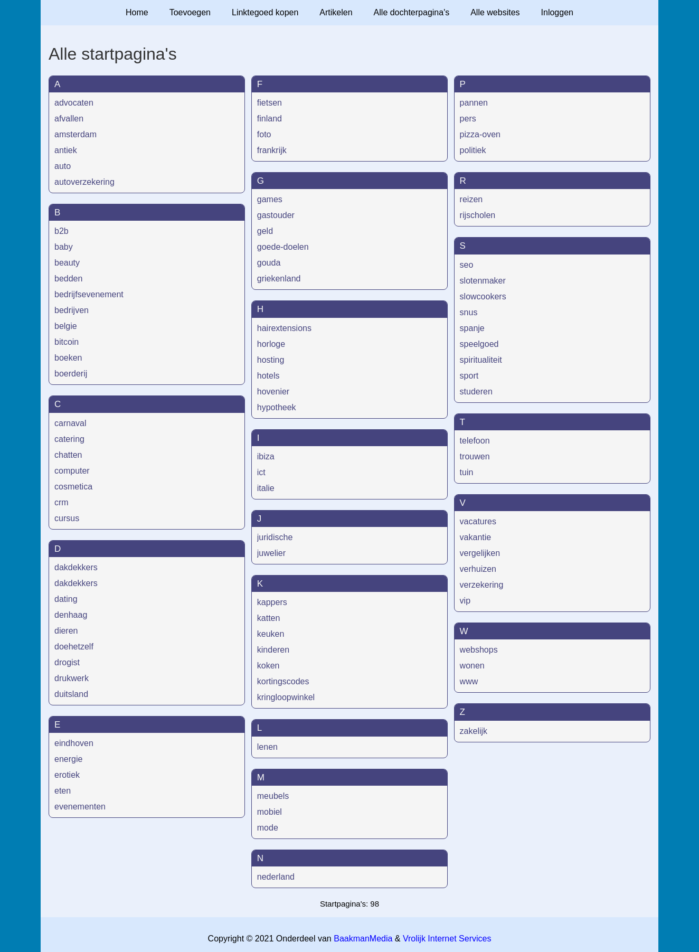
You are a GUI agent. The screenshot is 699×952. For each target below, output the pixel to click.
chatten (68, 454)
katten (268, 618)
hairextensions (284, 328)
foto (264, 134)
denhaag (70, 614)
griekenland (279, 278)
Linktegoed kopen (265, 12)
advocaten (73, 102)
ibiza (266, 456)
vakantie (476, 537)
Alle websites (494, 12)
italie (266, 488)
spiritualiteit (481, 359)
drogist (67, 662)
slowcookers (483, 296)
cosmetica (73, 486)
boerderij (70, 373)
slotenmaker (483, 280)
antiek (65, 150)
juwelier (271, 553)
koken (268, 665)
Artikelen (335, 12)
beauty (67, 262)
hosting (271, 359)
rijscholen (478, 215)
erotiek (67, 774)
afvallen (68, 118)
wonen (472, 665)
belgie (65, 326)
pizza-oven (480, 134)
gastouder (276, 215)
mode (267, 827)
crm (61, 502)
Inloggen (557, 12)
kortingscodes (283, 681)
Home (137, 12)
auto (62, 166)
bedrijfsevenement (89, 294)
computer (72, 470)
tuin (467, 472)
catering (69, 439)
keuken (271, 633)
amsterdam (75, 134)
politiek (473, 150)
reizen (471, 199)
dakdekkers (76, 567)
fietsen (269, 102)
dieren (66, 630)
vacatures (478, 521)
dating (66, 599)
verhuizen (478, 568)
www (469, 681)
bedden (68, 278)
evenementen (80, 806)
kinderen (273, 649)
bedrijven (71, 310)
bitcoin (66, 341)
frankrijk (272, 150)
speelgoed (479, 344)
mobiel (269, 811)
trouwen (475, 456)
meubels (273, 795)
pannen (474, 102)
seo (467, 264)
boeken (68, 357)
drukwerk (71, 678)
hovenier (273, 391)
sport (469, 375)
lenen (267, 746)
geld (265, 231)
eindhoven (73, 743)
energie (68, 759)
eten (62, 790)
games (269, 199)
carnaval (70, 423)
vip (465, 600)
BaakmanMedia (363, 938)
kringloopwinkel (286, 697)
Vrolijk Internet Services (447, 938)
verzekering (482, 584)
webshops (479, 649)
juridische (275, 537)
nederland (276, 876)
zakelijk (473, 731)
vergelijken (480, 553)
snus (469, 312)
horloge (271, 344)
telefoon (475, 440)
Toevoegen (190, 12)
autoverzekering (84, 181)
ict (261, 472)
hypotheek (276, 407)
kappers (272, 602)
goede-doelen (283, 246)
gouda (269, 262)
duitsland (71, 694)
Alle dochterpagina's (412, 12)
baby (63, 246)
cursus (66, 518)
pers (468, 118)
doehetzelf (73, 646)
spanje (472, 328)
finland (269, 118)
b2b (61, 231)
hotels (268, 375)
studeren (476, 391)
